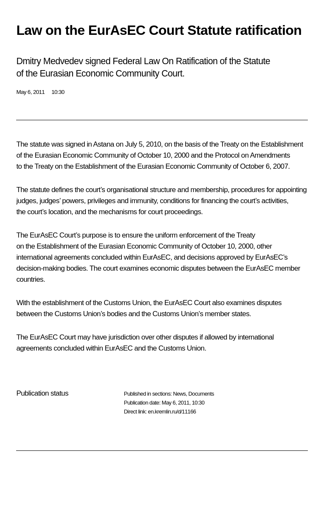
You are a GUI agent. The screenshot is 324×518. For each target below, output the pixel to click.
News (179, 394)
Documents (201, 394)
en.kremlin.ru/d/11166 (172, 411)
